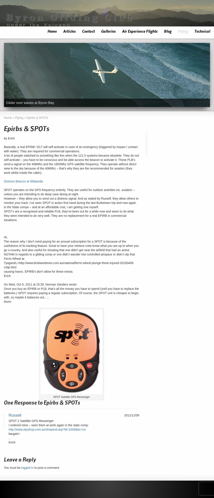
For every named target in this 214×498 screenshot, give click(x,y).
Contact (88, 31)
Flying (183, 31)
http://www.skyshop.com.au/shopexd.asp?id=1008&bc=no (47, 429)
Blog (167, 31)
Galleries (108, 31)
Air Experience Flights (139, 31)
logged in (27, 467)
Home (52, 31)
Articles (69, 31)
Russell (15, 415)
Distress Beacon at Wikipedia (23, 181)
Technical (202, 31)
